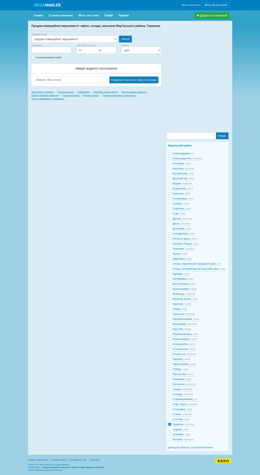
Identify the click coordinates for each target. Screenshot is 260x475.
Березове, (183, 168)
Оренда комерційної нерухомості (48, 99)
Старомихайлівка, (185, 399)
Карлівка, (181, 273)
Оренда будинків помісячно (45, 95)
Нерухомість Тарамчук (43, 92)
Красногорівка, (185, 288)
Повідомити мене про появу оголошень (134, 79)
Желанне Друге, (185, 238)
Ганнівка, (181, 203)
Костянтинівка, (184, 283)
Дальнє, (182, 218)
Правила (124, 15)
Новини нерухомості (38, 460)
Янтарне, (183, 439)
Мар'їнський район (180, 145)
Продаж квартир (66, 92)
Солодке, (183, 394)
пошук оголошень (61, 15)
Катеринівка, (183, 278)
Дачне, (181, 223)
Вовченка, (181, 193)
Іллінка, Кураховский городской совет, (197, 263)
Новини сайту (59, 460)
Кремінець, (184, 293)
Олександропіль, (187, 158)
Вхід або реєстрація (216, 5)
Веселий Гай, (183, 178)
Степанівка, (182, 409)
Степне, (182, 414)
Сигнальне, (184, 384)
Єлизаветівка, (184, 233)
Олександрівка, (184, 153)
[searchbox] (38, 50)
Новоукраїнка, (184, 344)
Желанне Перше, (186, 243)
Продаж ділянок (91, 95)
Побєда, (180, 369)
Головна (38, 15)
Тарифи (108, 15)
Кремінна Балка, (185, 298)
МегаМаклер (34, 467)
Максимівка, (185, 324)
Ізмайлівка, (182, 258)
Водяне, (182, 183)
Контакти (95, 460)
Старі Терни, (185, 404)
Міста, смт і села (89, 15)
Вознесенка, (183, 188)
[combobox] (51, 50)
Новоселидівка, (185, 339)
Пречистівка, (183, 374)
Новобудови (84, 92)
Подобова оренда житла (105, 92)
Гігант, (179, 213)
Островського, (184, 349)
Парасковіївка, (184, 364)
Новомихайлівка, (185, 334)
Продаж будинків (71, 95)
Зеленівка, (184, 248)
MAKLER (47, 5)
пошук (125, 38)
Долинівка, (182, 228)
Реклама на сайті (78, 460)
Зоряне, (180, 253)
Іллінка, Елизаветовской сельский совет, (199, 268)
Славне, (182, 389)
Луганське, (184, 313)
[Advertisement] (193, 78)
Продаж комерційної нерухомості (119, 95)
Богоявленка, (183, 173)
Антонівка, (182, 163)
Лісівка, (180, 308)
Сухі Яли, (181, 419)
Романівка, (182, 379)
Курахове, (182, 303)
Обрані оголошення (191, 5)
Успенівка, (182, 434)
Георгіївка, (182, 208)
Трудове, (181, 429)
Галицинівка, (183, 198)
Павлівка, (181, 359)
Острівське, (184, 354)
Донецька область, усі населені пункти (190, 447)
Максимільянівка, (186, 319)
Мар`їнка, (182, 329)
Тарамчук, (183, 424)
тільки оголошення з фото (49, 57)
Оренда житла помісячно (133, 92)
